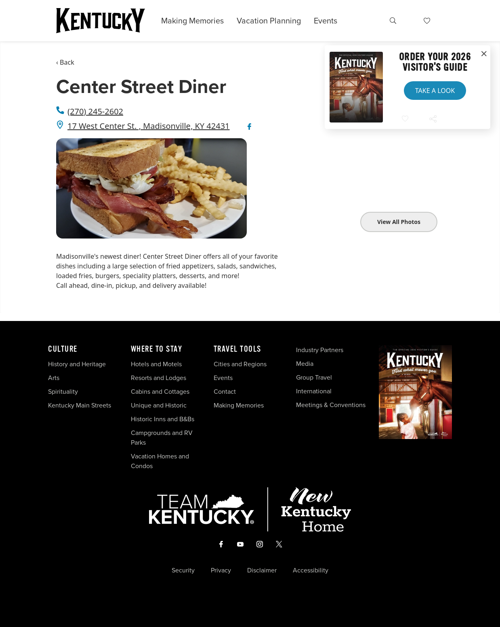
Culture (63, 349)
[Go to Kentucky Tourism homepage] (100, 20)
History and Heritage (77, 364)
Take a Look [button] (435, 90)
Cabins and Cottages (160, 391)
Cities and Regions (240, 364)
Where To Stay (157, 349)
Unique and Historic (159, 405)
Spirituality (64, 391)
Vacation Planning (269, 21)
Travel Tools (237, 349)
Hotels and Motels (156, 364)
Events (325, 21)
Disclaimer (262, 570)
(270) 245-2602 (95, 111)
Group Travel (314, 377)
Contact (225, 391)
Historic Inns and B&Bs (162, 419)
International (314, 391)
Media (304, 363)
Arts (53, 377)
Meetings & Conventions (331, 405)
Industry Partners (319, 350)
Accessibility (310, 570)
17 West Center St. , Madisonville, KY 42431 (148, 125)
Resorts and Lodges (158, 377)
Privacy (221, 570)
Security (183, 570)
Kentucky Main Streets (79, 405)
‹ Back (65, 62)
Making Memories (192, 20)
